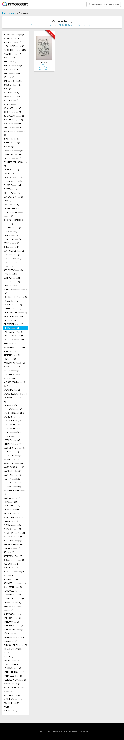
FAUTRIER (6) (12, 281)
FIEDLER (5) (12, 285)
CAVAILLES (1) (12, 173)
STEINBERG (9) (12, 602)
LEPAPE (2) (12, 440)
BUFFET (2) (12, 142)
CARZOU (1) (11, 169)
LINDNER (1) (12, 444)
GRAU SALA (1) (13, 316)
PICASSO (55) (12, 529)
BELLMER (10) (12, 100)
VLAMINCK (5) (15, 699)
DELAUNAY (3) (12, 239)
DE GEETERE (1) (13, 208)
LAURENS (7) (12, 417)
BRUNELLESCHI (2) (14, 133)
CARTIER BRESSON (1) (15, 164)
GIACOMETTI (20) (15, 312)
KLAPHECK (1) (13, 374)
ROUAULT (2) (13, 575)
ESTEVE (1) (12, 278)
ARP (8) (9, 57)
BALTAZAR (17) (13, 81)
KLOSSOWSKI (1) (14, 382)
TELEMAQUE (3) (14, 637)
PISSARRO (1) (13, 536)
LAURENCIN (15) (14, 413)
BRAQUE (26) (13, 119)
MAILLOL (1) (12, 459)
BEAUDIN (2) (12, 96)
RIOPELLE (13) (14, 571)
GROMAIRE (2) (13, 324)
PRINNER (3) (12, 548)
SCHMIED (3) (15, 583)
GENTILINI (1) (13, 308)
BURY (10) (10, 146)
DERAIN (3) (11, 247)
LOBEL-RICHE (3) (14, 448)
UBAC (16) (11, 664)
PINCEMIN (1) (15, 533)
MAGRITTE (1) (12, 455)
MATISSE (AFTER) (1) (14, 492)
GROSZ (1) (12, 328)
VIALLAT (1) (12, 683)
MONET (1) (12, 509)
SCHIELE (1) (11, 579)
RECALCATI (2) (14, 560)
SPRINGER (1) (14, 598)
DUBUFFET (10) (13, 254)
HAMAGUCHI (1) (13, 332)
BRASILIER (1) (13, 123)
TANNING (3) (13, 625)
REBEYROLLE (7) (13, 556)
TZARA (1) (11, 660)
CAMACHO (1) (13, 154)
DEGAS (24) (11, 235)
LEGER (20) (12, 432)
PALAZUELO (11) (13, 517)
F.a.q (86, 731)
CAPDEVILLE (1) (13, 158)
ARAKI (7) (12, 54)
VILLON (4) (12, 695)
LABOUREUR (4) (15, 394)
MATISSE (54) (12, 486)
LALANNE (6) (14, 399)
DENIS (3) (11, 243)
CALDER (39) (14, 150)
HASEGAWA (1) (14, 335)
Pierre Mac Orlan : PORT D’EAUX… (44, 66)
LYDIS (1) (11, 451)
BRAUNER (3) (12, 127)
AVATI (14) (11, 69)
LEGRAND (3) (12, 436)
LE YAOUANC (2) (13, 428)
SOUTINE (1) (12, 594)
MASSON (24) (12, 482)
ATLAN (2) (13, 65)
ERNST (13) (11, 274)
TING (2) (11, 641)
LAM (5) (10, 405)
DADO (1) (8, 200)
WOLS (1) (8, 707)
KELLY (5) (12, 366)
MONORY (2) (13, 513)
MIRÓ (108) (11, 502)
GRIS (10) (10, 320)
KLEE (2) (9, 378)
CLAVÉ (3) (11, 189)
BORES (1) (12, 112)
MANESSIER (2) (13, 463)
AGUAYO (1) (12, 42)
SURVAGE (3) (13, 614)
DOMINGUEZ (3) (14, 251)
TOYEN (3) (8, 656)
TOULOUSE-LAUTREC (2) (14, 651)
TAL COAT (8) (13, 618)
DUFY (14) (10, 262)
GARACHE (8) (13, 304)
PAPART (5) (11, 521)
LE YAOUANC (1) (13, 424)
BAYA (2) (7, 88)
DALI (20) (11, 204)
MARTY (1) (12, 479)
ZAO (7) (10, 710)
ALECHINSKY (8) (14, 46)
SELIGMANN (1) (13, 587)
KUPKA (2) (11, 386)
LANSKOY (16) (13, 409)
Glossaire (80, 731)
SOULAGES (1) (13, 591)
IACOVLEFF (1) (15, 347)
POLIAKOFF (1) (13, 540)
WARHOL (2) (11, 703)
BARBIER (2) (12, 85)
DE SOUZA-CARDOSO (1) (14, 222)
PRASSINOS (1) (13, 544)
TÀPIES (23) (12, 633)
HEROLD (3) (12, 343)
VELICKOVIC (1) (15, 680)
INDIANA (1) (12, 355)
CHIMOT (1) (13, 185)
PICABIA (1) (12, 525)
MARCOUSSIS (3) (14, 467)
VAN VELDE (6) (13, 676)
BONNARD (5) (13, 108)
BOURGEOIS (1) (14, 116)
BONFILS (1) (12, 104)
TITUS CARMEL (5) (15, 645)
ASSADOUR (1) (10, 61)
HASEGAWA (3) (14, 339)
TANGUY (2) (11, 622)
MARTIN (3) (12, 475)
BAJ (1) (9, 77)
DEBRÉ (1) (11, 231)
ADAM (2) (14, 34)
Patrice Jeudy (9, 13)
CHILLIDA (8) (13, 181)
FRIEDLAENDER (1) (15, 297)
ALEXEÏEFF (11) (15, 50)
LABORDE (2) (12, 390)
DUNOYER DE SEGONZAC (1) (13, 268)
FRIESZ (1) (11, 301)
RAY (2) (9, 552)
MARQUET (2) (13, 471)
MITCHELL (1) (12, 505)
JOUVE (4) (10, 359)
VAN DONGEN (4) (14, 672)
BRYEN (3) (11, 139)
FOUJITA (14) (15, 291)
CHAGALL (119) (13, 177)
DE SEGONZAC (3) (13, 214)
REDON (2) (11, 564)
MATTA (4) (12, 498)
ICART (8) (10, 351)
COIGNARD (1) (13, 197)
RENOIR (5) (15, 567)
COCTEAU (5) (12, 193)
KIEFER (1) (11, 370)
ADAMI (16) (12, 38)
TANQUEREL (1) (13, 629)
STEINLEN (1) (12, 608)
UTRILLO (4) (13, 668)
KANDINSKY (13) (14, 363)
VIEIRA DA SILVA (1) (14, 689)
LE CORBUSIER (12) (12, 420)
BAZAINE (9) (11, 92)
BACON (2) (12, 73)
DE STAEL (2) (12, 227)
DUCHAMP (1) (13, 258)
